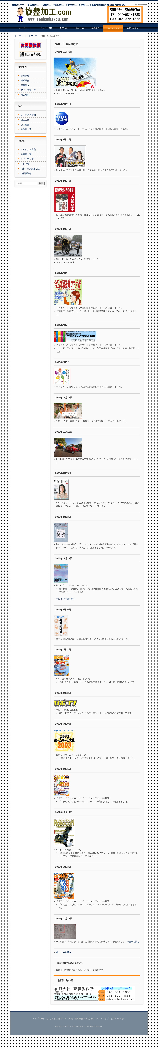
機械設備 (80, 28)
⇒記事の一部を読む (65, 599)
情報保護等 (26, 173)
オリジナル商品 (28, 149)
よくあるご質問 (45, 28)
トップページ (25, 28)
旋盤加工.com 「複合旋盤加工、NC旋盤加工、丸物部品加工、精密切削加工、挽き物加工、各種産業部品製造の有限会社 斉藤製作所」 (69, 5)
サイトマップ (113, 28)
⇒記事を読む (133, 941)
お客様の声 (26, 154)
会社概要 (25, 76)
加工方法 (64, 28)
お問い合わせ (133, 28)
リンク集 (25, 164)
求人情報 (25, 95)
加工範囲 (25, 124)
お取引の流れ (27, 129)
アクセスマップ (28, 90)
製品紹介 (95, 28)
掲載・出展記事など (30, 168)
